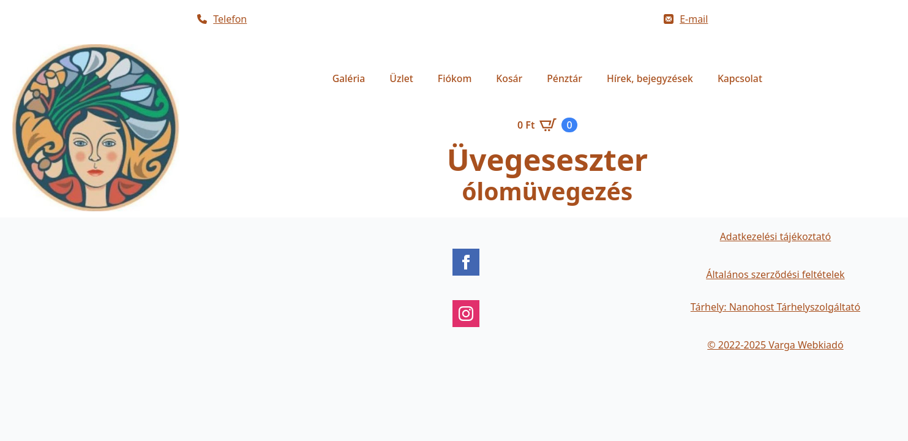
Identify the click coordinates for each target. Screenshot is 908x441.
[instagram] (465, 313)
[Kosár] (547, 124)
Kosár (509, 78)
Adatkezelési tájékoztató (775, 236)
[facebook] (465, 262)
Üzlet (401, 78)
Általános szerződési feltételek (775, 274)
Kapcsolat (740, 78)
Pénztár (564, 78)
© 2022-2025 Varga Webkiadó (775, 345)
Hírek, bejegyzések (650, 78)
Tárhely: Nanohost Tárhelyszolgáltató (775, 307)
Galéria (349, 78)
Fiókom (455, 78)
